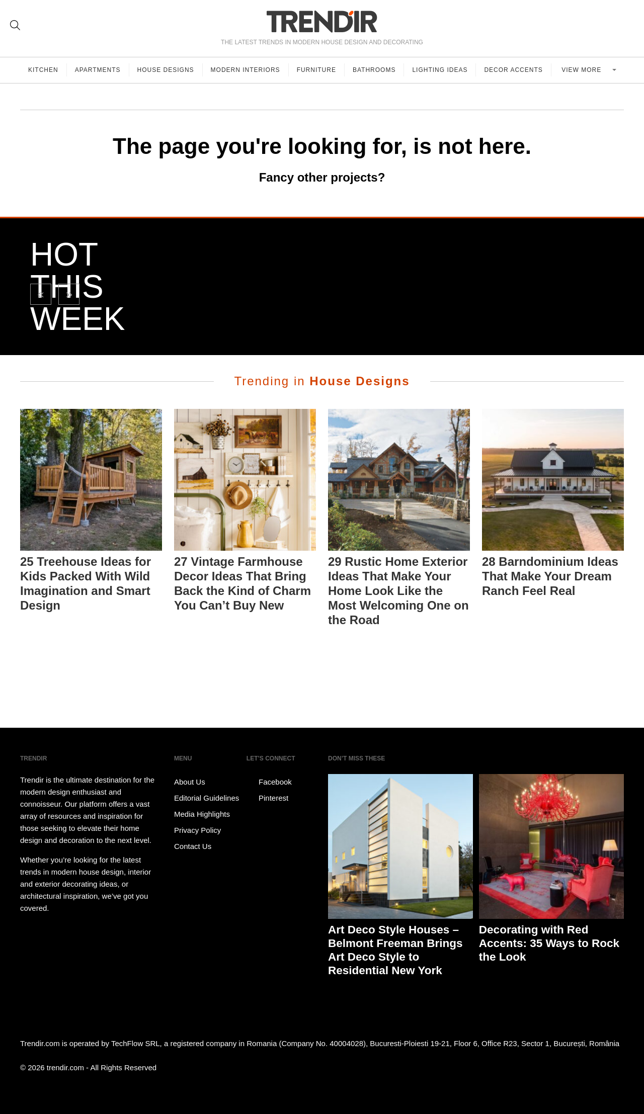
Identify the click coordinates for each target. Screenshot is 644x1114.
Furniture (316, 69)
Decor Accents (513, 69)
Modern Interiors (245, 69)
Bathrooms (374, 69)
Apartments (98, 69)
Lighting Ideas (439, 69)
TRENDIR (322, 21)
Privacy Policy (197, 830)
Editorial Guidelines (206, 798)
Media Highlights (202, 814)
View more (582, 69)
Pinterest (267, 798)
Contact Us (192, 846)
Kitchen (43, 69)
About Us (189, 782)
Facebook (269, 782)
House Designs (165, 69)
